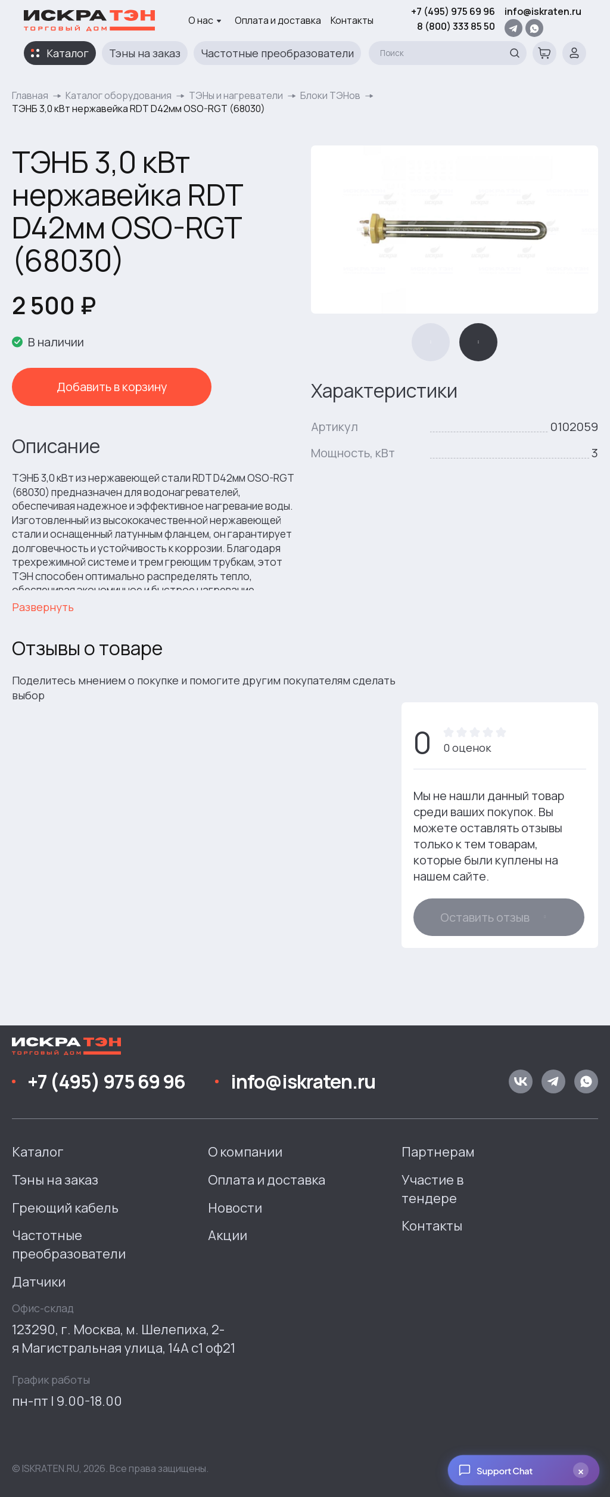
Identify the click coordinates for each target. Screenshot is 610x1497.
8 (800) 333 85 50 (456, 26)
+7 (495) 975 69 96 (453, 11)
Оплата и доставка (278, 20)
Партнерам (438, 1152)
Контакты (352, 20)
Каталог (67, 53)
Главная (30, 95)
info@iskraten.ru (543, 11)
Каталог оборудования (119, 95)
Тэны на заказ (144, 53)
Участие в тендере (432, 1189)
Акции (227, 1235)
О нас (205, 20)
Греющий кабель (65, 1208)
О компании (245, 1152)
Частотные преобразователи (277, 53)
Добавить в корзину (95, 387)
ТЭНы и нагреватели (236, 95)
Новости (235, 1208)
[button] (431, 342)
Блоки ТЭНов (330, 95)
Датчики (39, 1282)
